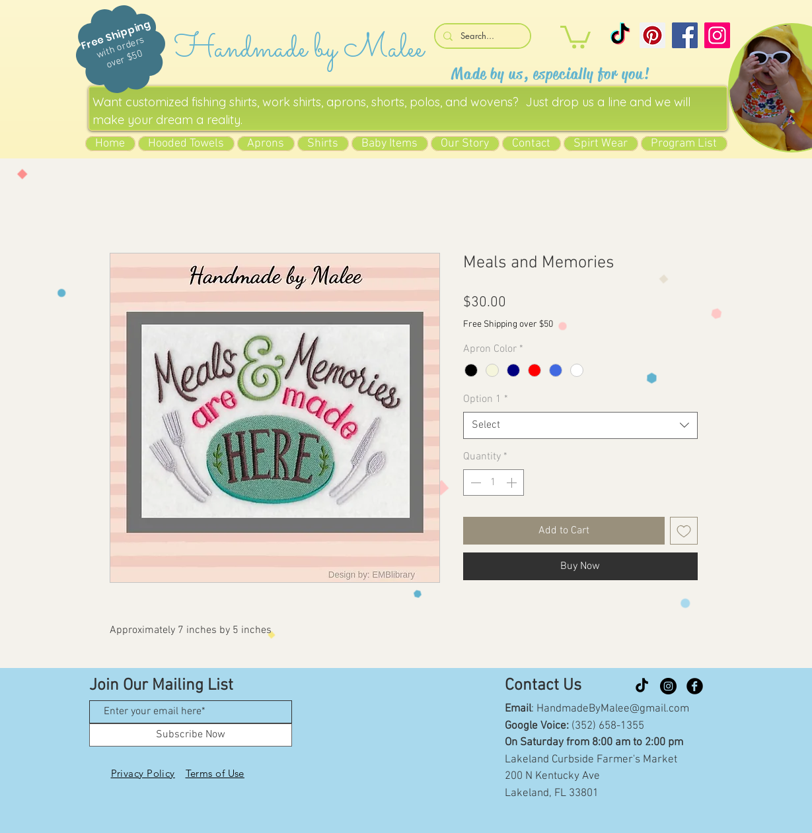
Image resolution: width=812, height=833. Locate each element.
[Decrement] (474, 482)
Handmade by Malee (299, 49)
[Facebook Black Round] (694, 686)
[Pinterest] (652, 35)
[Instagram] (717, 35)
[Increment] (512, 482)
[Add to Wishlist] (684, 531)
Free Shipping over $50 (508, 324)
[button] (575, 36)
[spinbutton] (493, 482)
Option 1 (485, 399)
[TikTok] (620, 35)
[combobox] (580, 425)
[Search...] (481, 36)
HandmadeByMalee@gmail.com (612, 709)
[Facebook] (685, 35)
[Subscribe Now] (190, 735)
